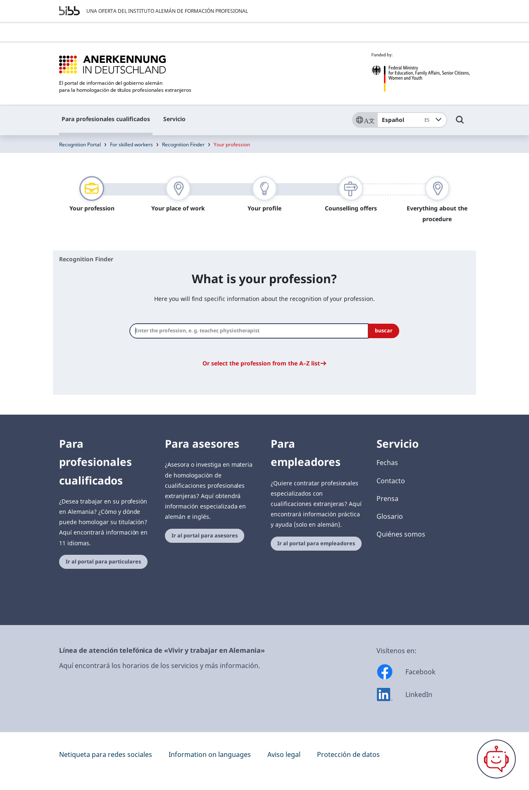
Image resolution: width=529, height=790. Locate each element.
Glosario (389, 516)
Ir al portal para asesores (205, 535)
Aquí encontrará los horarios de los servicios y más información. (159, 665)
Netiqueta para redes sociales (105, 754)
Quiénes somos (400, 534)
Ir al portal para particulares (103, 561)
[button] (264, 363)
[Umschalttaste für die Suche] (460, 123)
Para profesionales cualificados (106, 119)
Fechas (387, 462)
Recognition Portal (80, 144)
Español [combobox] (407, 120)
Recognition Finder (183, 144)
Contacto (390, 480)
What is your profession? (264, 278)
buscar (384, 330)
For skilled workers (131, 144)
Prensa (387, 498)
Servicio (174, 119)
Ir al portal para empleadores (316, 543)
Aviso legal (283, 754)
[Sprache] (364, 120)
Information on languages (210, 754)
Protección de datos (348, 754)
